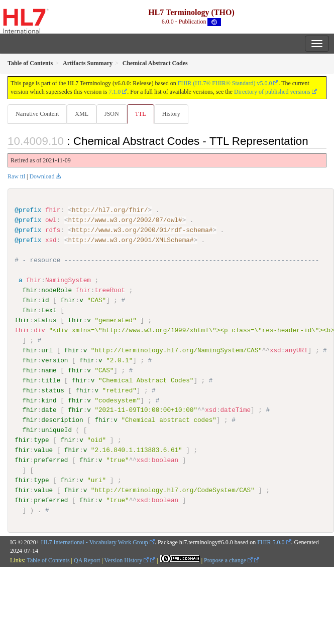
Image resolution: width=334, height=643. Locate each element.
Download (41, 176)
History (171, 113)
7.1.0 (114, 91)
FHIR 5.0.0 (270, 541)
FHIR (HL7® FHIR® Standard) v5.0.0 (225, 83)
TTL (140, 113)
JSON (111, 113)
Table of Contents (48, 560)
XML (81, 113)
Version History (126, 560)
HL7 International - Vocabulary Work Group (94, 541)
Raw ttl (16, 176)
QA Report (87, 560)
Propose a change (228, 560)
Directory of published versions (272, 91)
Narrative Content (37, 113)
